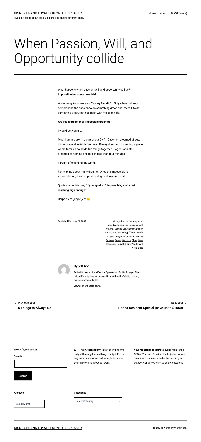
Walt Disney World (129, 244)
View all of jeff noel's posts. (87, 286)
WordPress (180, 427)
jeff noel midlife (135, 232)
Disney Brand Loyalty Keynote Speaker (48, 13)
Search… (19, 356)
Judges (110, 236)
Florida (108, 232)
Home (152, 13)
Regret (118, 240)
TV (118, 244)
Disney (139, 228)
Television (111, 244)
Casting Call (120, 228)
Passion (110, 240)
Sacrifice (126, 240)
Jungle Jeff (120, 236)
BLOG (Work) (179, 13)
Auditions (119, 225)
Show (134, 240)
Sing (140, 240)
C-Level (109, 228)
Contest (131, 228)
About (163, 13)
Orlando (139, 236)
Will (141, 244)
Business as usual (134, 225)
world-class (137, 247)
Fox (114, 232)
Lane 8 (130, 236)
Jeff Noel (121, 232)
